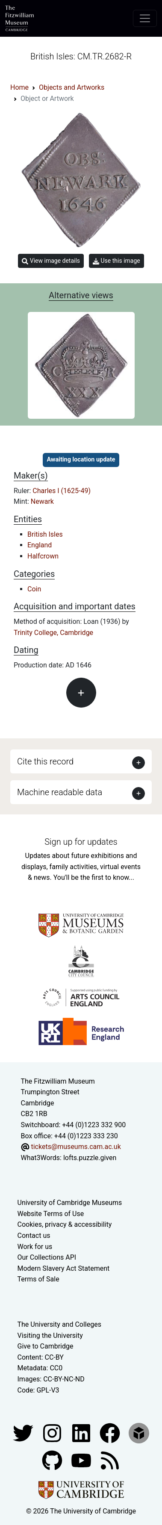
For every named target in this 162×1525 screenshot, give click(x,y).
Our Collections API (47, 1257)
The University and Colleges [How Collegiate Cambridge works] (59, 1324)
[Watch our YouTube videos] (82, 1460)
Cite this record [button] (45, 761)
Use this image (116, 260)
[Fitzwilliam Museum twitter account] (23, 1432)
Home (19, 87)
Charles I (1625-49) (61, 491)
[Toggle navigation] (145, 18)
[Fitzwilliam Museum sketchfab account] (139, 1432)
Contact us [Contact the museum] (34, 1235)
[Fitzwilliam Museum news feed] (110, 1460)
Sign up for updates (80, 842)
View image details (51, 260)
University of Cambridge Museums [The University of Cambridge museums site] (70, 1203)
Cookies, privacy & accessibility (65, 1224)
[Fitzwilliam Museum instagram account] (53, 1432)
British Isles (45, 534)
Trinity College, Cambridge (53, 633)
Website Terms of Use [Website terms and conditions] (51, 1214)
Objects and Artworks (71, 87)
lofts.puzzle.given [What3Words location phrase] (89, 1158)
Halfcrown (43, 556)
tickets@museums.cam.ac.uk (76, 1147)
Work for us (35, 1247)
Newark (42, 501)
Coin (34, 589)
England (39, 545)
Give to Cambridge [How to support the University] (46, 1346)
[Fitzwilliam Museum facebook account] (82, 1432)
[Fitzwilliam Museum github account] (53, 1460)
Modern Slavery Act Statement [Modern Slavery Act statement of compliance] (64, 1268)
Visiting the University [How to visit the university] (50, 1335)
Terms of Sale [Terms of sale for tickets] (38, 1279)
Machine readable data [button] (59, 792)
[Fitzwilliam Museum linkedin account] (110, 1432)
